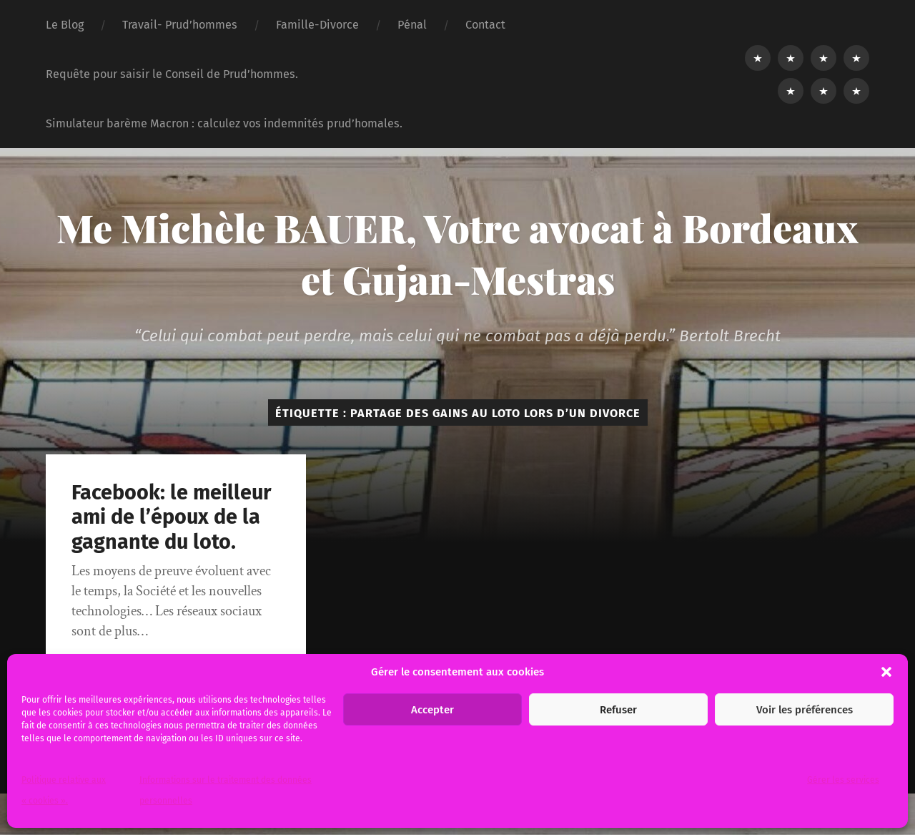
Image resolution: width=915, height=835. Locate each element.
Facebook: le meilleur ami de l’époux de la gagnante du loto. (171, 517)
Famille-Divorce (317, 24)
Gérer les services (843, 780)
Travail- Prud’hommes (179, 24)
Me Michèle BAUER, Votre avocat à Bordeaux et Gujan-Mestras (457, 253)
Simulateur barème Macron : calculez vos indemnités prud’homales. (224, 123)
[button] (886, 672)
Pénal (412, 24)
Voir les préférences (804, 709)
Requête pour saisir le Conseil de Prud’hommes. (172, 74)
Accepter (432, 709)
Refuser (618, 709)
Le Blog (65, 24)
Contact (485, 24)
